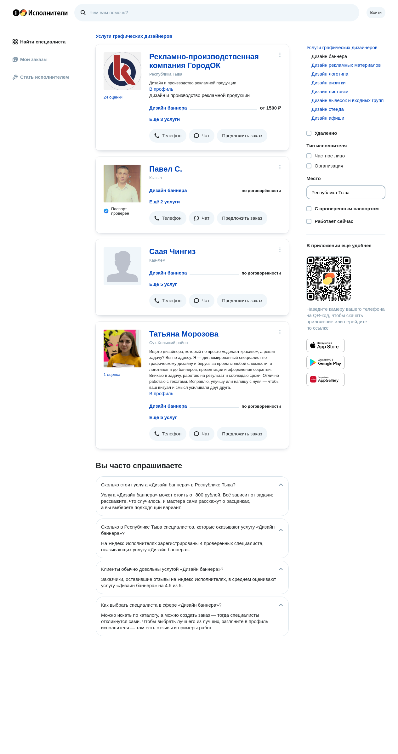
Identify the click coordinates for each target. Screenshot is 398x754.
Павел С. (165, 169)
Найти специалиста (39, 41)
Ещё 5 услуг (163, 284)
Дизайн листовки (329, 91)
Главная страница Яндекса (16, 12)
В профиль (161, 89)
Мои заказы (30, 59)
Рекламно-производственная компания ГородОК (204, 61)
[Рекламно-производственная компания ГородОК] (122, 71)
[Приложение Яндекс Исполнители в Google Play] (325, 362)
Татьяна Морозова (184, 334)
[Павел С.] (122, 183)
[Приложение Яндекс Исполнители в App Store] (325, 345)
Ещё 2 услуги (164, 201)
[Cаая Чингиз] (122, 266)
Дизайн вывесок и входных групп (347, 100)
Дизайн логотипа (329, 74)
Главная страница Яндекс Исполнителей (40, 12)
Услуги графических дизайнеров (341, 47)
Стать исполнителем (41, 77)
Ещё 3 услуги (164, 119)
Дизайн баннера (168, 108)
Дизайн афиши (327, 118)
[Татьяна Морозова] (122, 348)
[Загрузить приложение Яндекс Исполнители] (345, 278)
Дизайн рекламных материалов (346, 65)
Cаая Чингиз (172, 251)
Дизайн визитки (328, 82)
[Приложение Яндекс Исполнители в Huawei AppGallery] (325, 379)
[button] (167, 136)
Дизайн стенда (327, 109)
